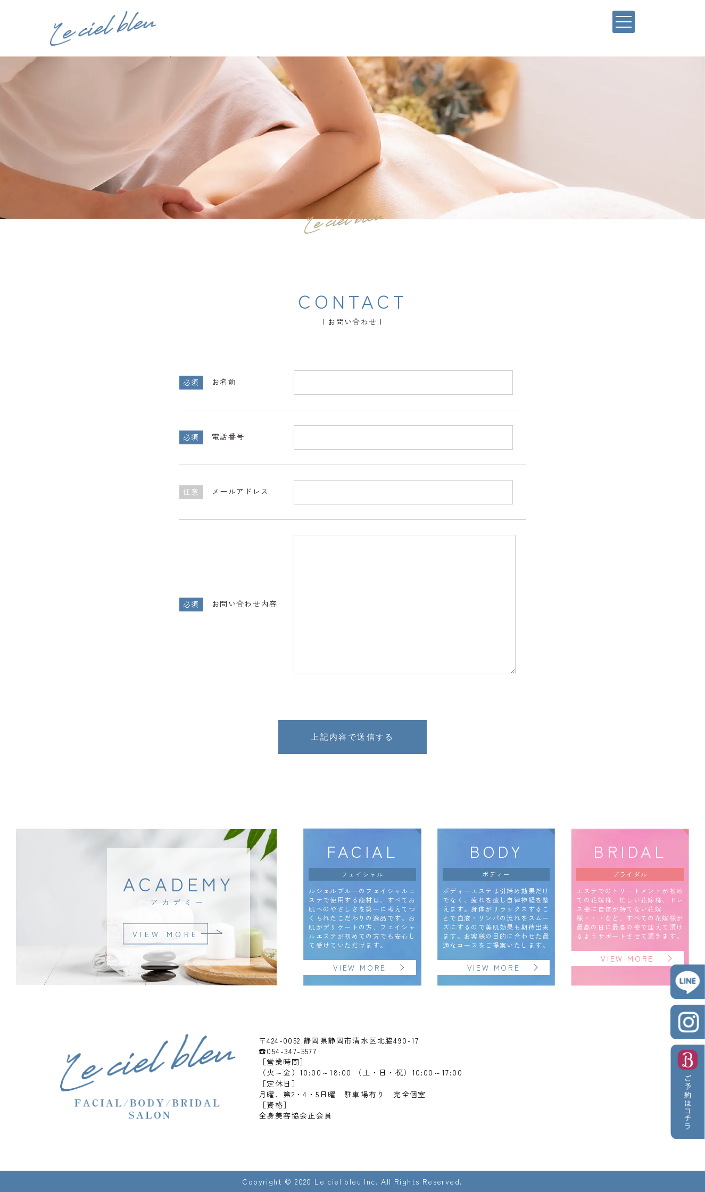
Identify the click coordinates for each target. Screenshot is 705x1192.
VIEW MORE (165, 934)
